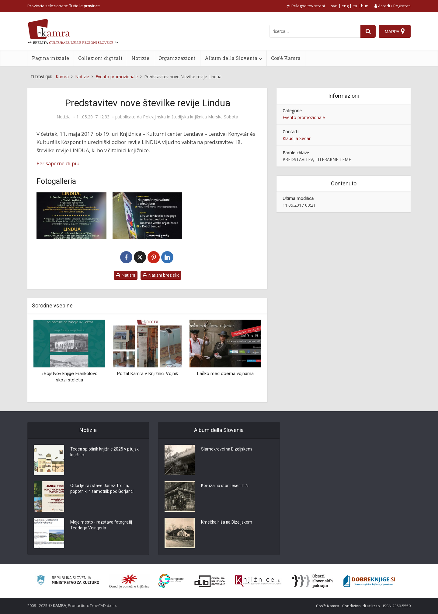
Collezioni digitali (100, 58)
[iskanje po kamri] (314, 31)
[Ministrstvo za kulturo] (68, 581)
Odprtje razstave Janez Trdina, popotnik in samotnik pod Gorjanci (102, 488)
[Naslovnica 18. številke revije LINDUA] (147, 215)
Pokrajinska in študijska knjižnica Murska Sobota (190, 117)
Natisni (125, 275)
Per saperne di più (58, 163)
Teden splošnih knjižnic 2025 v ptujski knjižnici (105, 452)
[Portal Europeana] (171, 581)
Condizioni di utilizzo (361, 606)
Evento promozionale (304, 117)
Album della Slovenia (231, 58)
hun (364, 6)
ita (355, 6)
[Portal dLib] (210, 581)
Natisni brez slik (161, 275)
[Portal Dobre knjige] (369, 581)
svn (334, 6)
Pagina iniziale (50, 58)
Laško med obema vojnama (225, 373)
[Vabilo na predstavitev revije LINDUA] (71, 215)
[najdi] (368, 31)
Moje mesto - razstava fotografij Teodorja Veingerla (101, 525)
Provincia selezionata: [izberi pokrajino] (63, 6)
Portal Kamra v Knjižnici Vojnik (147, 373)
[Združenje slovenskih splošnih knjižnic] (258, 581)
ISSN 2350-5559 (397, 606)
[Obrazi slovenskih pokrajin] (312, 581)
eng (345, 6)
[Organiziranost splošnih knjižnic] (129, 581)
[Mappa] (395, 31)
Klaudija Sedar (297, 138)
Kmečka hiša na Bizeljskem (227, 522)
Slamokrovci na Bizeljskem (226, 449)
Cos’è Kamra (286, 58)
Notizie (140, 58)
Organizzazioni (177, 58)
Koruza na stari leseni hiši (225, 485)
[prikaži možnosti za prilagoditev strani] (306, 6)
